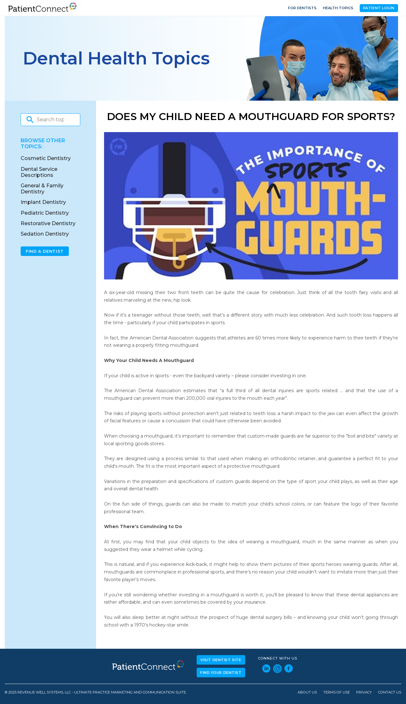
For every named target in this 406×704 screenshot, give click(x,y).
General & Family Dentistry (42, 189)
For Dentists (302, 8)
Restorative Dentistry (48, 223)
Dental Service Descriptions (39, 172)
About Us (307, 692)
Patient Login (379, 8)
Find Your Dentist (221, 672)
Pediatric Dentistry (45, 213)
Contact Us (389, 692)
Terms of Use (336, 692)
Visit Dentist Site (220, 660)
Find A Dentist (45, 251)
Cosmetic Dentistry (46, 158)
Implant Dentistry (43, 202)
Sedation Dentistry (45, 234)
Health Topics (338, 8)
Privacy (364, 692)
